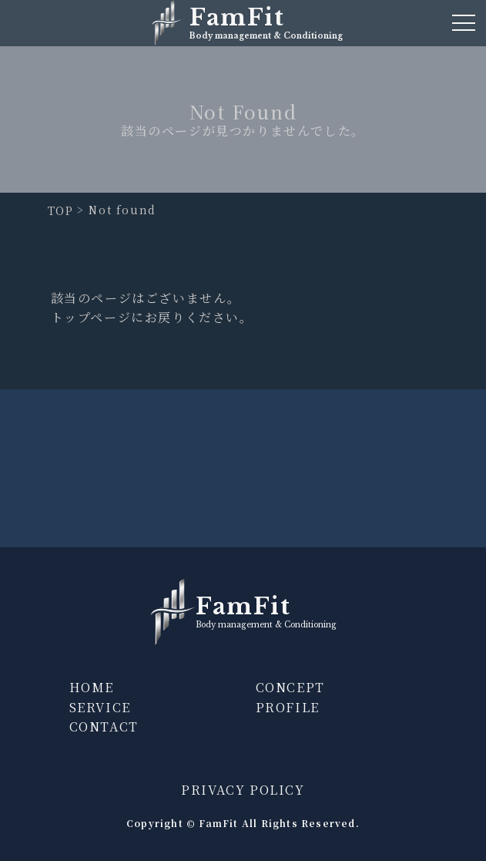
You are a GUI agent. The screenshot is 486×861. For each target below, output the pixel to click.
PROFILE (288, 707)
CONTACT (104, 726)
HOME (91, 687)
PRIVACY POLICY (242, 790)
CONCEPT (290, 687)
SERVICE (100, 707)
